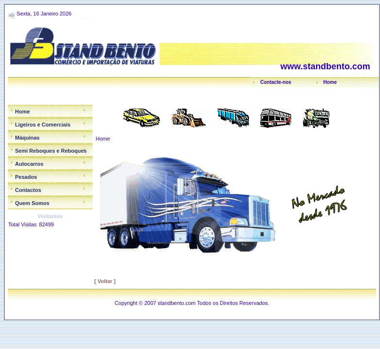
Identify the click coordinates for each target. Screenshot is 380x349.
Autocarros (29, 164)
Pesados (26, 177)
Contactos (28, 190)
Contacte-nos (275, 82)
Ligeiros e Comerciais (42, 124)
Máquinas (27, 138)
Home (330, 82)
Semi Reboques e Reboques (51, 151)
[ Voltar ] (105, 281)
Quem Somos (32, 203)
